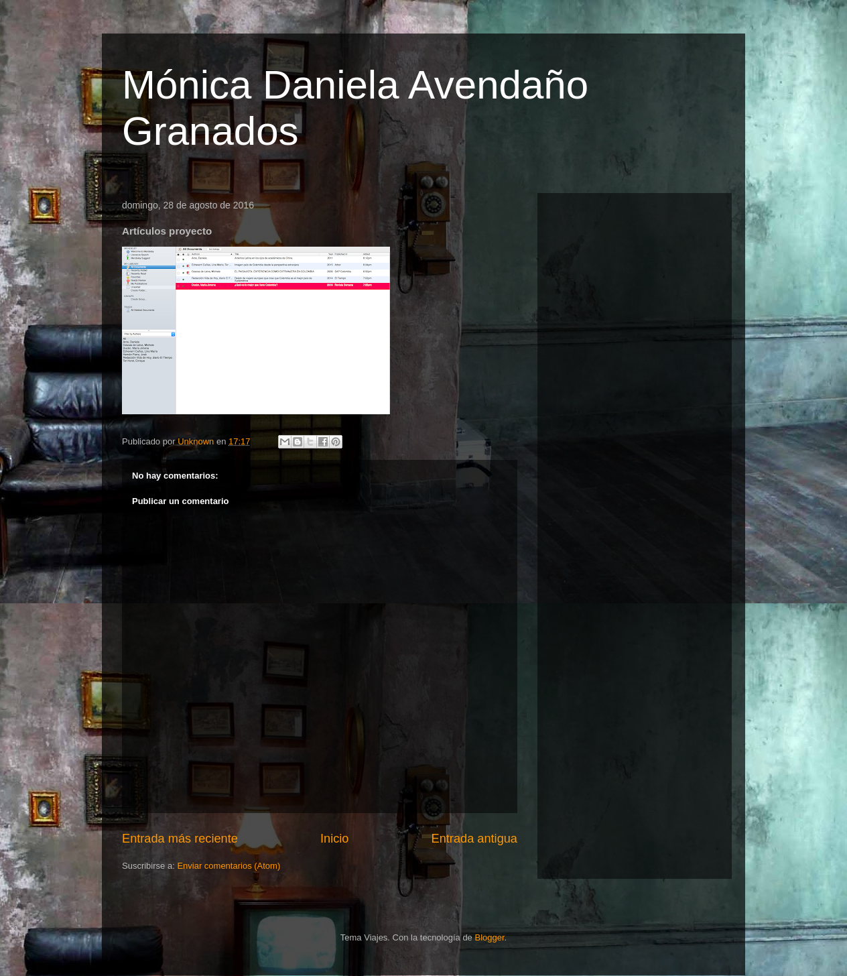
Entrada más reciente (180, 838)
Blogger (489, 937)
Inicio (334, 838)
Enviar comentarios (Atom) (228, 866)
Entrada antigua (474, 838)
